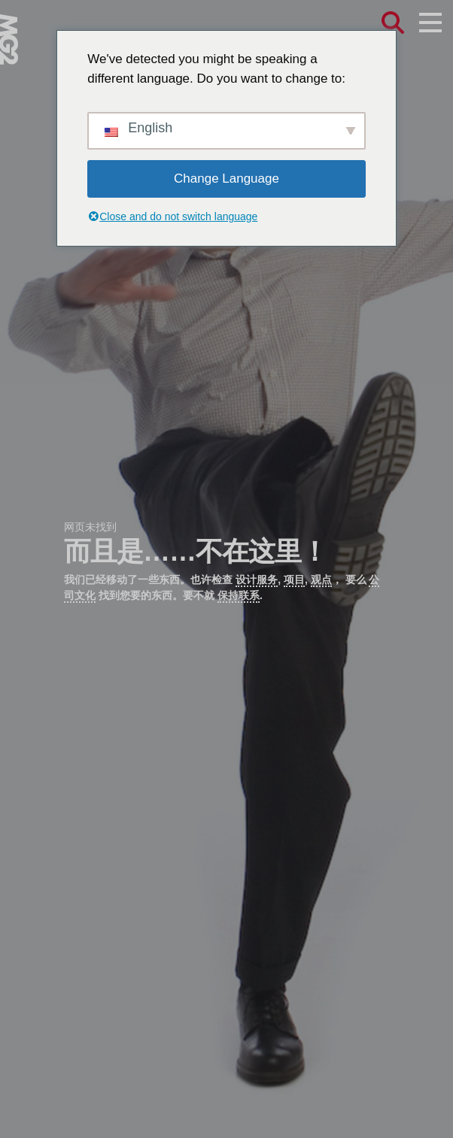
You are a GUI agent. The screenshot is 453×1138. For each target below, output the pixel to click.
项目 (294, 580)
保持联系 (238, 595)
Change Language (226, 178)
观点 (321, 580)
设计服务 (257, 580)
